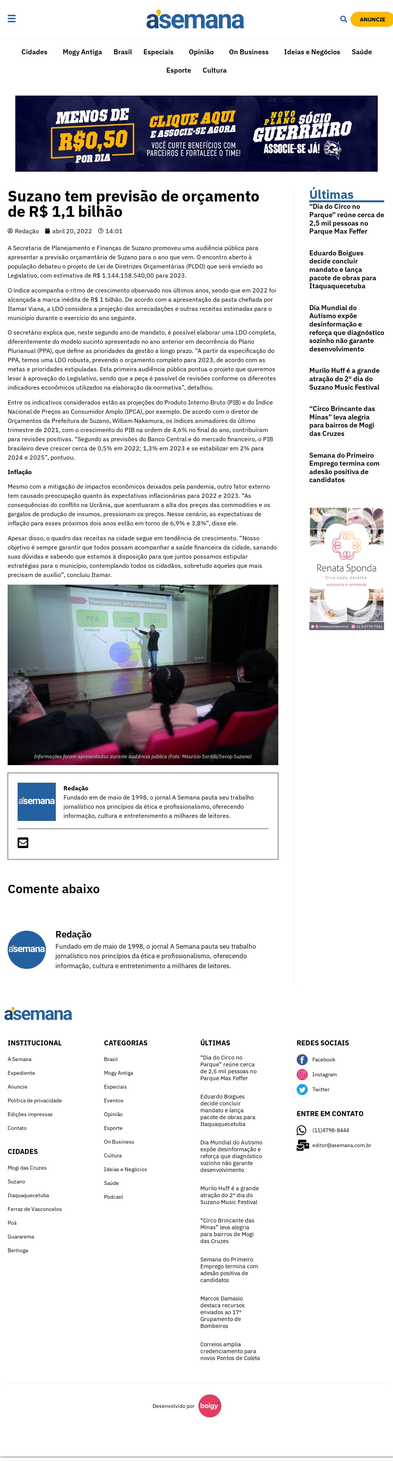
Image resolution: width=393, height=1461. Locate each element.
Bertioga (18, 1250)
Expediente (21, 1072)
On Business (249, 51)
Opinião (201, 51)
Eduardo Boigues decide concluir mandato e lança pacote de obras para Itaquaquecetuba (342, 269)
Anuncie (18, 1086)
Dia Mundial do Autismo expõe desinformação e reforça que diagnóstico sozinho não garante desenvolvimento (346, 328)
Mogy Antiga (82, 51)
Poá (12, 1222)
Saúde (362, 51)
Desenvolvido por (174, 1405)
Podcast (113, 1196)
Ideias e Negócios (312, 51)
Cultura (215, 70)
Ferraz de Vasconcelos (35, 1209)
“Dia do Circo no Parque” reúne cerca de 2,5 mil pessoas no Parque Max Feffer (346, 219)
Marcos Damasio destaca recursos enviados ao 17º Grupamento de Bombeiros (222, 1312)
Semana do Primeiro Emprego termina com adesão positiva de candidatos (344, 467)
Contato (17, 1128)
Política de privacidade (35, 1100)
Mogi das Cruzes (27, 1167)
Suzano (16, 1181)
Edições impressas (30, 1114)
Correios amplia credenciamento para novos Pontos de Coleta (230, 1351)
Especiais (158, 51)
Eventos (113, 1100)
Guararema (21, 1236)
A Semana (19, 1059)
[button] (29, 19)
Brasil (123, 51)
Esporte (178, 70)
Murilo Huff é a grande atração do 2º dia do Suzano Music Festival (344, 378)
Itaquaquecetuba (28, 1195)
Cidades (34, 51)
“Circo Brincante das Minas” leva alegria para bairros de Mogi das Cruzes (342, 421)
